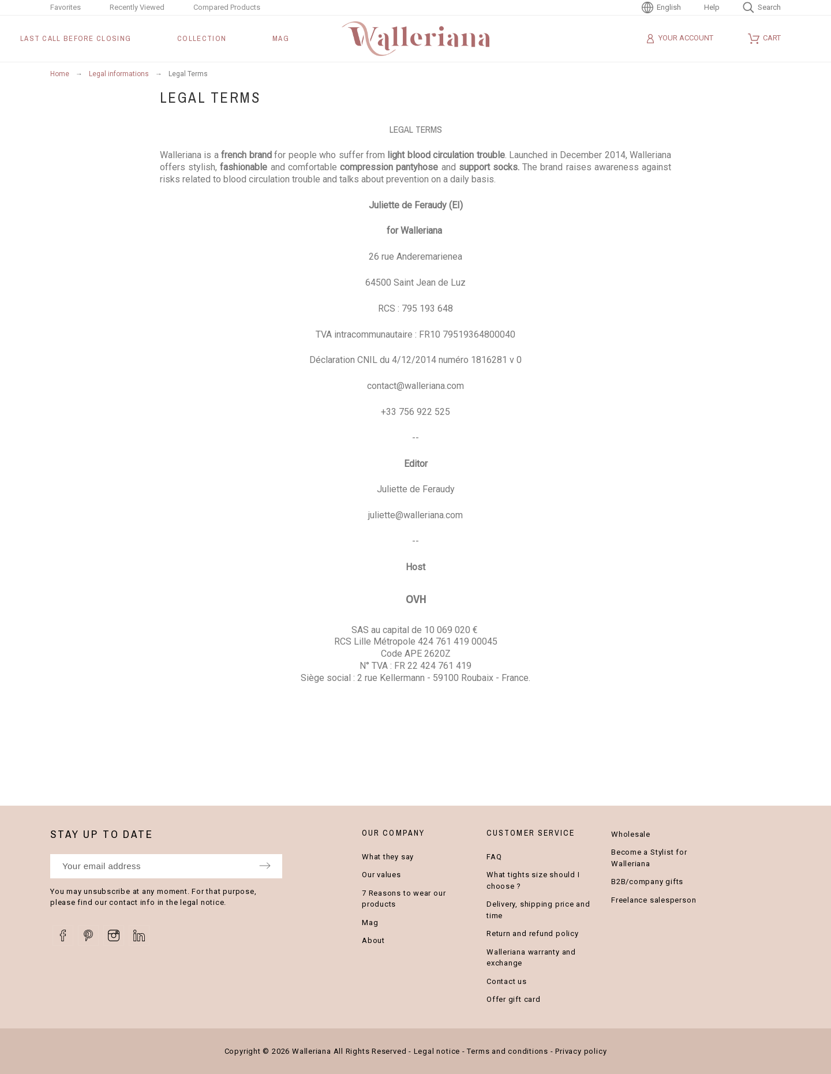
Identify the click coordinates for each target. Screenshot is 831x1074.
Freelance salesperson (653, 900)
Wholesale (630, 834)
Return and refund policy (532, 933)
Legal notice (437, 1051)
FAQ (493, 856)
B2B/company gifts (647, 881)
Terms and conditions (507, 1051)
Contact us (506, 981)
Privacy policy (581, 1051)
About (373, 940)
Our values (381, 874)
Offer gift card (513, 999)
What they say (388, 856)
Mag (370, 922)
